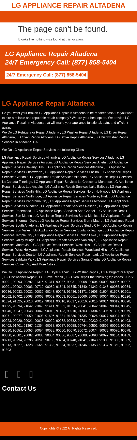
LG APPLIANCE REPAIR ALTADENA (68, 5)
